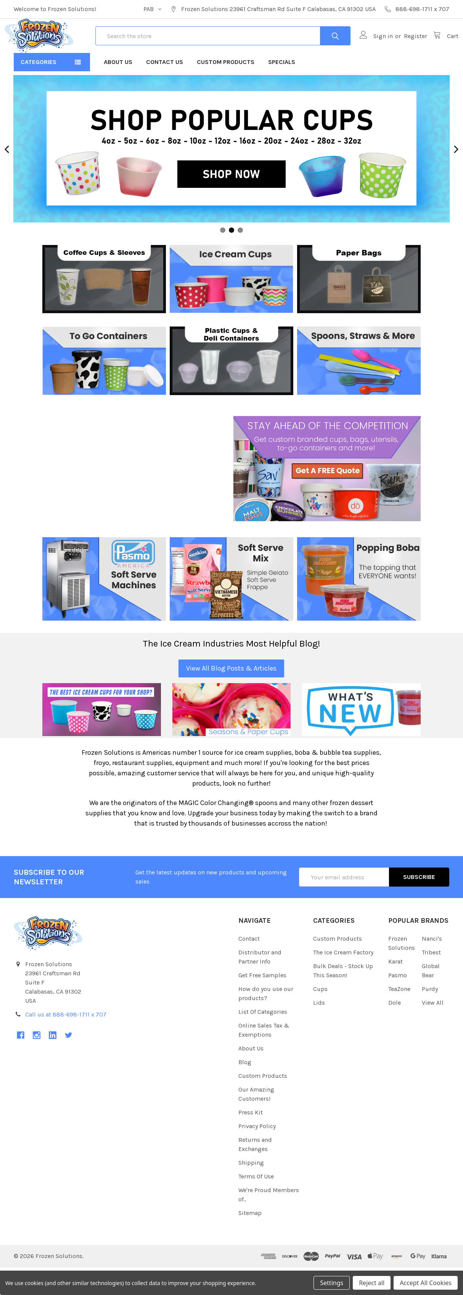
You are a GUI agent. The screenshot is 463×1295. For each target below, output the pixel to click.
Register (406, 49)
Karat (395, 988)
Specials (281, 89)
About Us (118, 89)
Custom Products (225, 89)
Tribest (431, 979)
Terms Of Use (256, 1203)
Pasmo (397, 1002)
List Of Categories (262, 1039)
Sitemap (250, 1240)
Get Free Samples (262, 1002)
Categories (38, 89)
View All (433, 1030)
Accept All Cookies (426, 1283)
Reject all (371, 1283)
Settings (331, 1283)
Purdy (430, 1016)
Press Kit (250, 1139)
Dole (394, 1030)
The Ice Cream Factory (343, 979)
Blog (244, 1089)
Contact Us (164, 89)
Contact (249, 966)
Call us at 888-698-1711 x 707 (65, 1041)
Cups (320, 1016)
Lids (319, 1030)
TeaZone (399, 1016)
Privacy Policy (257, 1153)
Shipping (251, 1190)
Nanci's (432, 966)
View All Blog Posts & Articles (231, 696)
